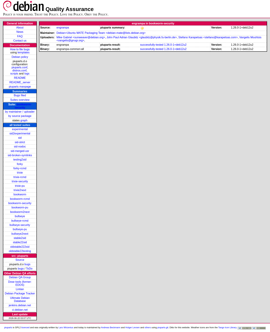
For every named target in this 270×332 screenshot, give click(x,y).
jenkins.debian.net (20, 305)
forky (20, 164)
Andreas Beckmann (110, 327)
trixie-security (20, 181)
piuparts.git (162, 327)
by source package (19, 116)
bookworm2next (20, 211)
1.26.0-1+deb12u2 (175, 44)
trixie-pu (20, 185)
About (20, 27)
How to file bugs (20, 49)
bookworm (20, 194)
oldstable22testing (20, 251)
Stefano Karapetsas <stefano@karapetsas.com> (208, 37)
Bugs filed (20, 95)
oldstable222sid (19, 246)
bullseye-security (20, 225)
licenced (25, 327)
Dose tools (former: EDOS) (19, 283)
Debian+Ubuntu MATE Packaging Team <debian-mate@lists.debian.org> (101, 32)
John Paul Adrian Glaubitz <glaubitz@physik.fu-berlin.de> (142, 37)
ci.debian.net (20, 309)
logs (26, 73)
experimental (20, 129)
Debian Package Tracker (20, 293)
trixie (20, 172)
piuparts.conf (19, 67)
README (20, 77)
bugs (27, 264)
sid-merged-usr (20, 151)
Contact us (19, 40)
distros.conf (19, 70)
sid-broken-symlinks (20, 155)
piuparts (8, 327)
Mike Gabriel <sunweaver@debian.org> (81, 37)
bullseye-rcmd (20, 220)
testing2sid (19, 159)
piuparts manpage (20, 86)
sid (19, 137)
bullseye (20, 216)
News (19, 31)
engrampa (63, 27)
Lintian (20, 289)
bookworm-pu (20, 207)
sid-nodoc (20, 146)
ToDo (29, 268)
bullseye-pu (20, 229)
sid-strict (20, 142)
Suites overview (19, 99)
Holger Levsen (132, 327)
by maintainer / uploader (20, 111)
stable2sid (20, 238)
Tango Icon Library (227, 327)
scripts (14, 73)
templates (23, 52)
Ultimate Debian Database (20, 299)
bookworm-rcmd (20, 198)
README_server (19, 82)
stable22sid (20, 242)
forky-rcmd (19, 168)
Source (19, 259)
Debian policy (20, 56)
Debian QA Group (20, 277)
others (148, 327)
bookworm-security (23, 106)
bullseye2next (20, 233)
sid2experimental (19, 133)
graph (24, 120)
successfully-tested (151, 44)
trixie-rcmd (19, 177)
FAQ (20, 36)
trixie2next (20, 190)
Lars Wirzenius (66, 327)
